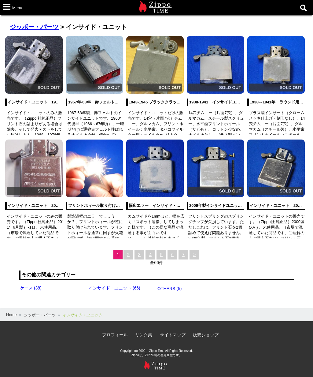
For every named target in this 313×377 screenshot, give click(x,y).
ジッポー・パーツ (34, 27)
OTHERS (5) (169, 288)
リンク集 (143, 334)
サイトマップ (173, 334)
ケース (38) (31, 288)
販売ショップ (206, 334)
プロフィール (115, 334)
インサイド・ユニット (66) (114, 288)
